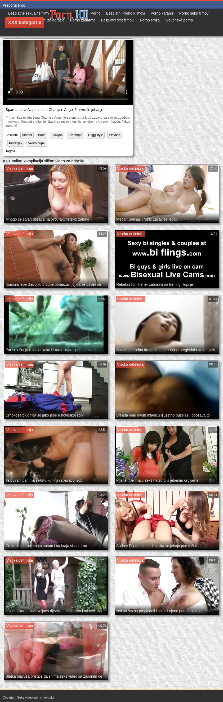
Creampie (75, 135)
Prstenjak (15, 143)
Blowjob (57, 135)
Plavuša (114, 135)
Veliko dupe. (36, 143)
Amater (27, 135)
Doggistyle (95, 135)
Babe (42, 135)
